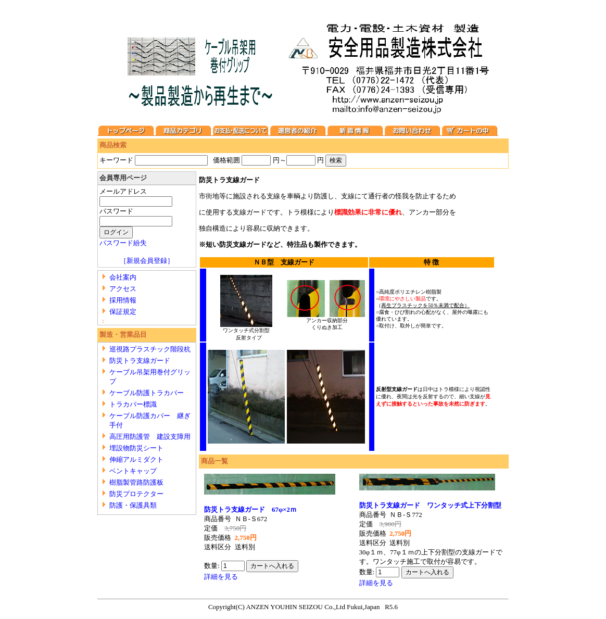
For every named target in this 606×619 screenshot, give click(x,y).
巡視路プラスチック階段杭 (150, 349)
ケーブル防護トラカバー (146, 393)
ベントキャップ (133, 471)
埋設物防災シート (136, 448)
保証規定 (122, 311)
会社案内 (122, 277)
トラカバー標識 (133, 404)
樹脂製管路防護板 (136, 482)
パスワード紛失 (123, 243)
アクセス (122, 289)
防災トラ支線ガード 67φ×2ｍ (254, 509)
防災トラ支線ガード (139, 360)
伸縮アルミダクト (136, 459)
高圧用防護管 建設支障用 (150, 436)
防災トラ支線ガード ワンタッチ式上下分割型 (430, 505)
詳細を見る (221, 576)
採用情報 (122, 300)
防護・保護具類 (133, 505)
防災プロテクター (136, 494)
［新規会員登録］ (147, 260)
